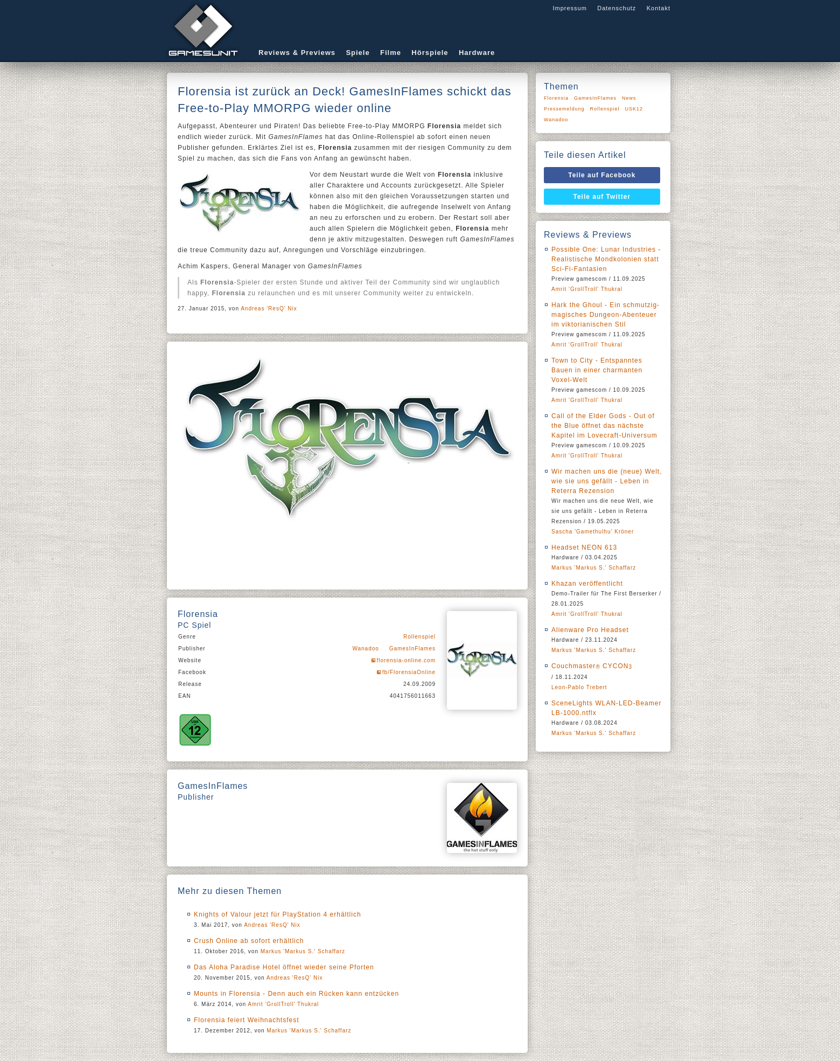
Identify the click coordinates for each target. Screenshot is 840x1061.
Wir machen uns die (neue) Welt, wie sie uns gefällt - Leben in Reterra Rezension (606, 481)
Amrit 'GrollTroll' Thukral (283, 1004)
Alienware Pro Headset (590, 630)
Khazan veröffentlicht (587, 583)
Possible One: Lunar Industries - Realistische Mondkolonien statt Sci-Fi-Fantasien (606, 259)
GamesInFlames (412, 648)
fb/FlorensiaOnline (409, 672)
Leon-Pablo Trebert (579, 687)
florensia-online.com (406, 660)
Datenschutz (616, 8)
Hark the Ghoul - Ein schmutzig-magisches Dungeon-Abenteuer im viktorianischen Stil (605, 314)
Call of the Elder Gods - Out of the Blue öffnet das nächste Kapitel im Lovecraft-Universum (604, 425)
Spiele (357, 52)
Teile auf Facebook (601, 175)
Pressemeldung (564, 109)
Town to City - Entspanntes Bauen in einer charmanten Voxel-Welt (596, 370)
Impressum (569, 8)
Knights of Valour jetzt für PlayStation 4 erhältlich (277, 914)
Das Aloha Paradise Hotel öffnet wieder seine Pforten (284, 967)
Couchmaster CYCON (591, 666)
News (629, 98)
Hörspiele (429, 52)
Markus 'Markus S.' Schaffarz (303, 951)
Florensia (556, 98)
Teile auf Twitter (602, 196)
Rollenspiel (419, 637)
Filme (390, 52)
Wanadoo (365, 648)
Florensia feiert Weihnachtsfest (246, 1020)
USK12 (634, 109)
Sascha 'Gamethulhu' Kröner (592, 532)
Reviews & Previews (296, 52)
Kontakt (658, 8)
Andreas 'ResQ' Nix (269, 308)
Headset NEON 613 (584, 547)
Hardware (477, 52)
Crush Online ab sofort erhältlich (249, 941)
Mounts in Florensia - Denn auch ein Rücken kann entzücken (296, 993)
